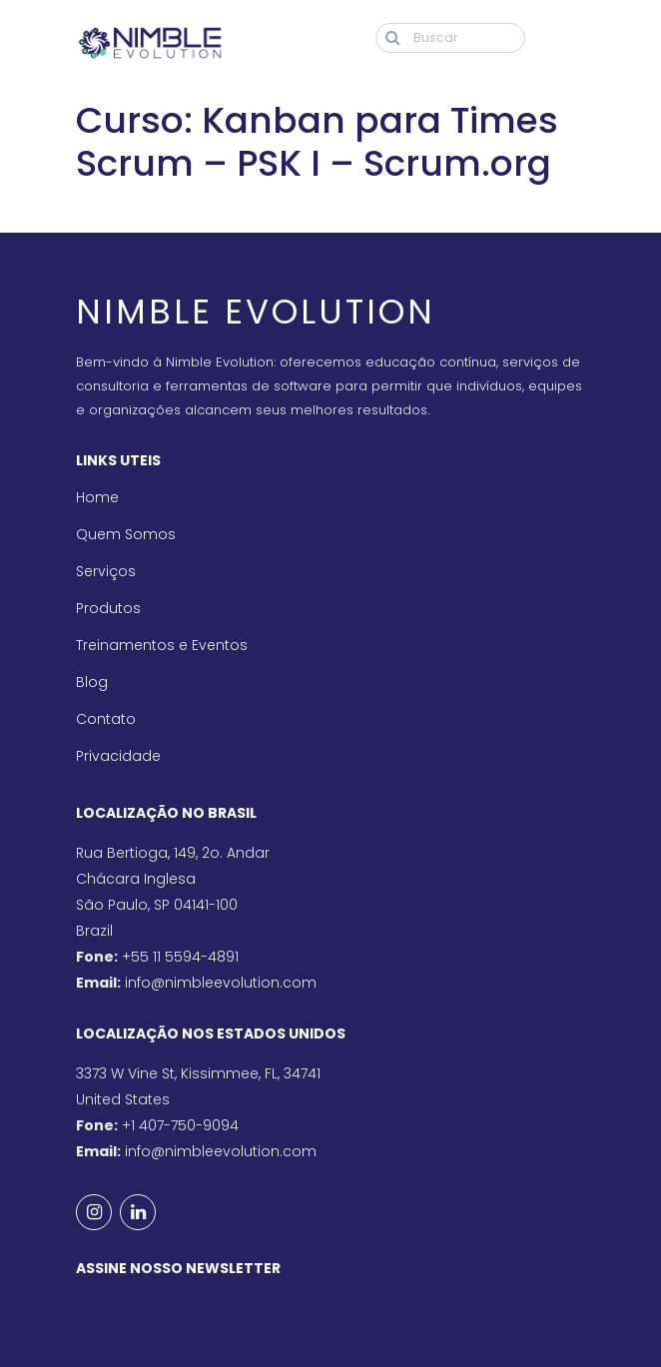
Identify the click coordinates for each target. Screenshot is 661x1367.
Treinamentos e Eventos (162, 645)
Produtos (108, 608)
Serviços (106, 571)
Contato (106, 719)
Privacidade (118, 756)
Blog (92, 682)
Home (97, 497)
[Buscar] (450, 38)
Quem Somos (126, 534)
